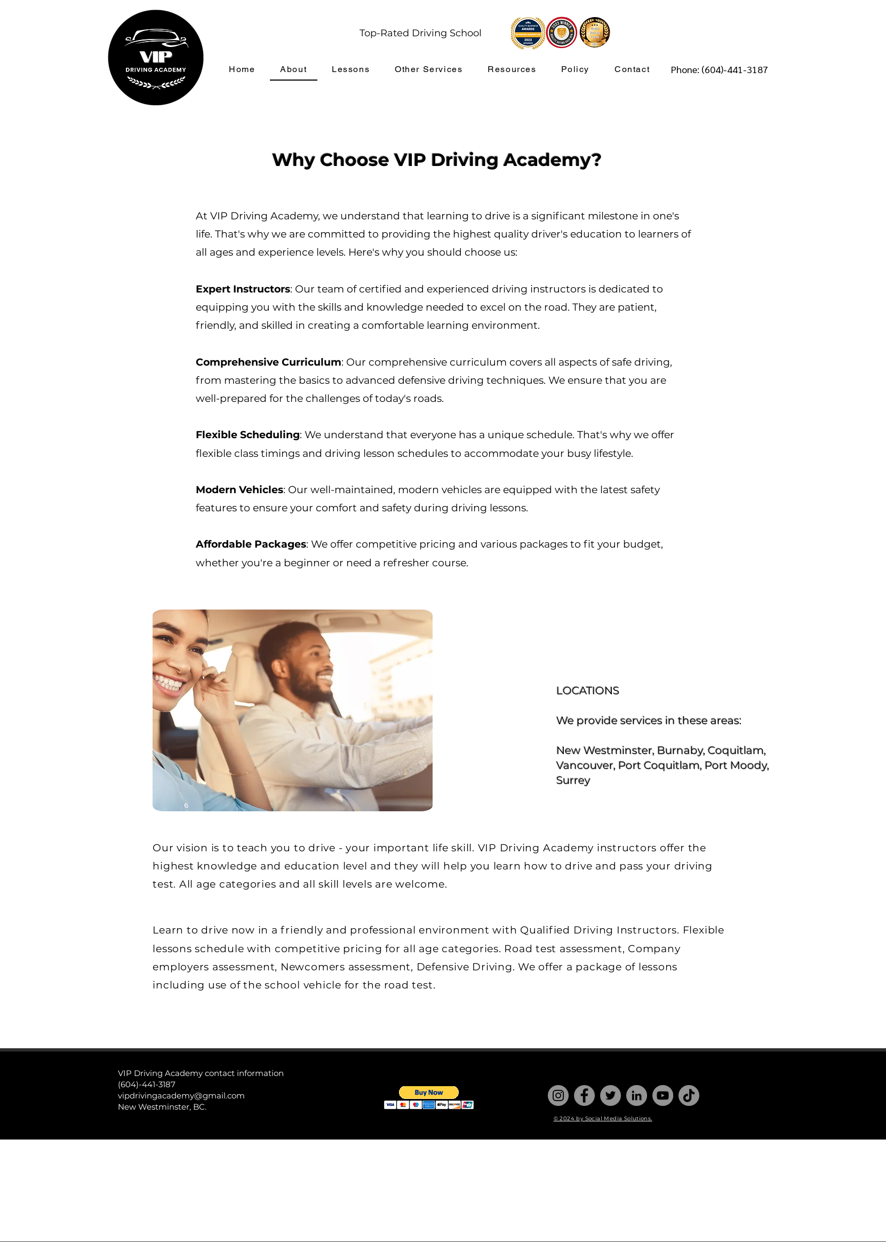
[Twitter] (610, 1095)
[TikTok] (689, 1095)
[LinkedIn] (636, 1095)
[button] (429, 1097)
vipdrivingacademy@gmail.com (181, 1095)
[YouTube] (662, 1095)
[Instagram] (558, 1095)
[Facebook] (584, 1095)
